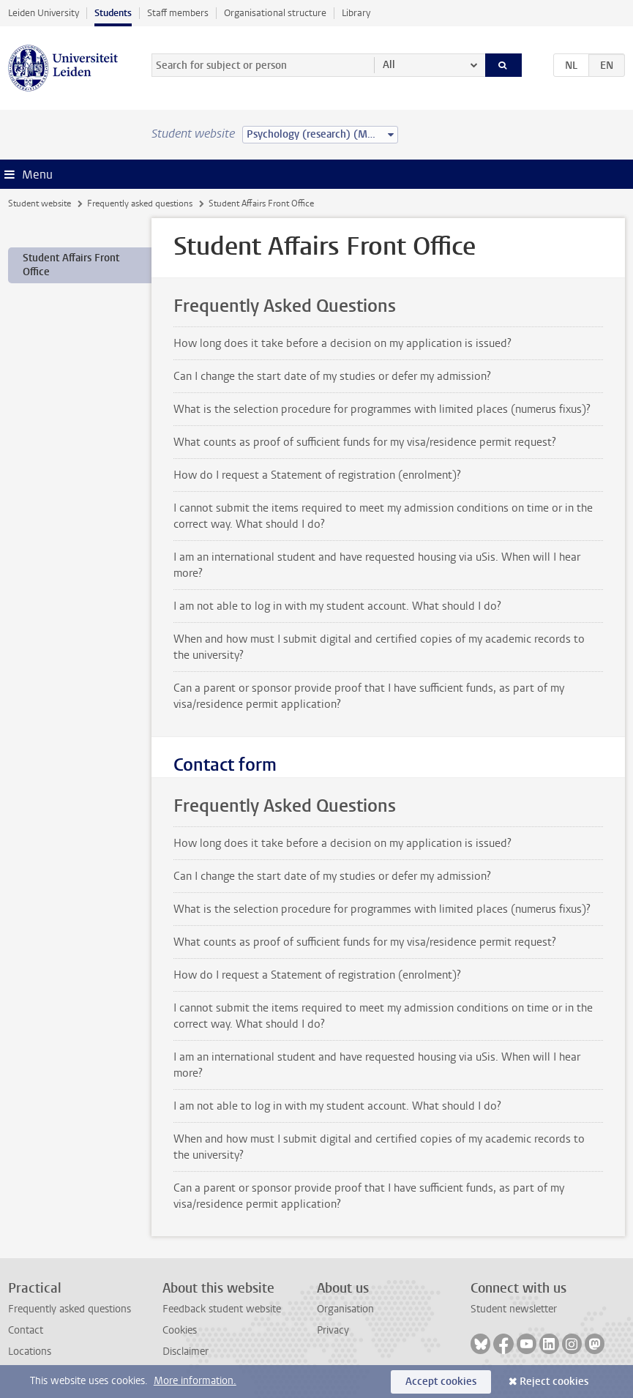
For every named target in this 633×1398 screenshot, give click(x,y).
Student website (39, 203)
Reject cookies (554, 1381)
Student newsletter (514, 1309)
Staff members (178, 13)
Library (356, 13)
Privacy (333, 1330)
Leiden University (43, 13)
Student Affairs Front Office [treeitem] (71, 265)
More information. (195, 1381)
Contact (25, 1330)
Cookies (179, 1330)
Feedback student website (221, 1309)
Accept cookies (440, 1381)
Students (113, 13)
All (389, 65)
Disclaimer (185, 1351)
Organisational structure (275, 13)
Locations (29, 1351)
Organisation (345, 1309)
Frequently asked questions (139, 203)
